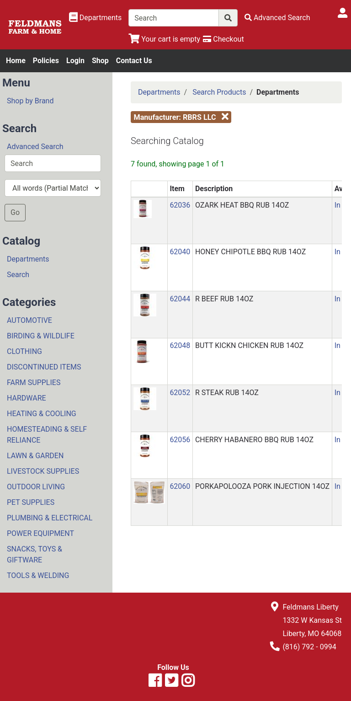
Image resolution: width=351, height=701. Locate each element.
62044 (180, 298)
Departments (28, 259)
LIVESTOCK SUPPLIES (43, 471)
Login (75, 60)
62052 (180, 392)
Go (15, 212)
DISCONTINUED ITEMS (44, 367)
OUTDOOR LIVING (36, 486)
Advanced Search (35, 146)
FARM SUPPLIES (33, 382)
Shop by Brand (30, 100)
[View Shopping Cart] (164, 39)
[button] (142, 208)
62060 (180, 486)
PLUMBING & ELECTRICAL (49, 518)
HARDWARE (26, 398)
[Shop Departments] (95, 17)
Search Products (219, 92)
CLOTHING (24, 351)
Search (18, 274)
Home (16, 60)
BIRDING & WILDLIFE (40, 336)
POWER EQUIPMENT (40, 533)
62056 (180, 439)
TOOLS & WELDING (38, 575)
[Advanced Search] (277, 17)
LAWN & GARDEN (35, 455)
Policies (46, 60)
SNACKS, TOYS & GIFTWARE (34, 554)
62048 (180, 345)
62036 (180, 205)
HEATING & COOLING (41, 413)
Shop (100, 60)
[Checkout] (223, 39)
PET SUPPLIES (30, 502)
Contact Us (134, 60)
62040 (180, 251)
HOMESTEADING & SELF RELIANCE (47, 434)
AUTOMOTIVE (29, 320)
